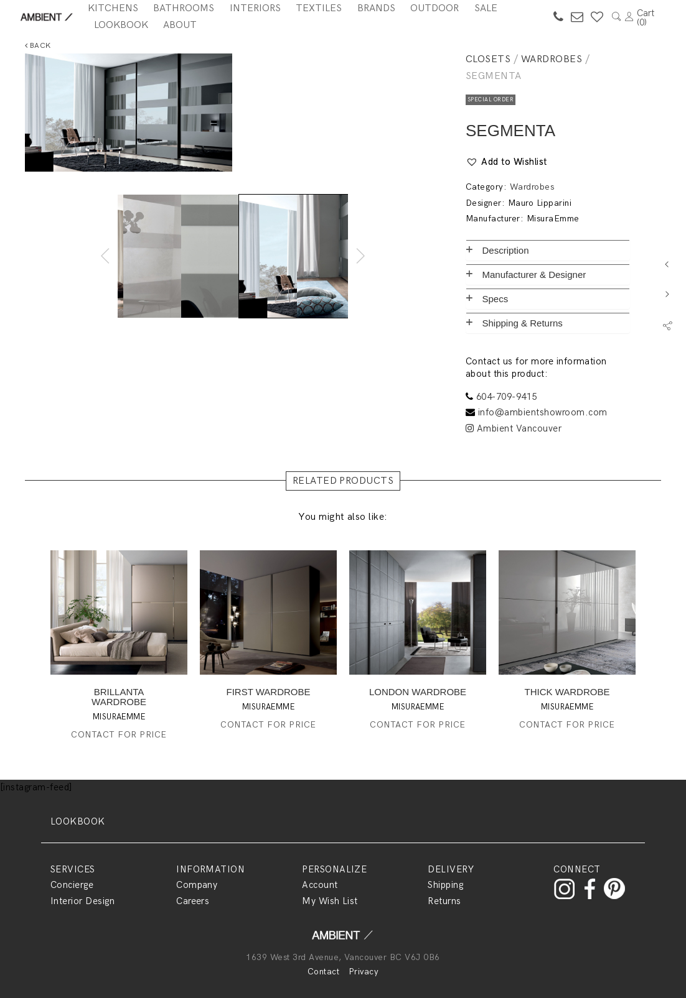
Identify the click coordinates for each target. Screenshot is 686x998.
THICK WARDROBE (567, 691)
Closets (488, 59)
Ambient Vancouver (513, 428)
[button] (506, 162)
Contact (323, 971)
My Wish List (330, 901)
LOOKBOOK (77, 821)
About (180, 25)
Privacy (363, 971)
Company (196, 884)
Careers (192, 901)
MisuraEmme (553, 218)
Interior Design (82, 901)
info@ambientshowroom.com (543, 412)
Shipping (445, 884)
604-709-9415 (506, 396)
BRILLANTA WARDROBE (119, 696)
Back (38, 45)
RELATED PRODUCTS (343, 481)
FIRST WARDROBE (268, 691)
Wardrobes (551, 59)
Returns (444, 901)
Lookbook (121, 25)
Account (319, 884)
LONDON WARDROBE (417, 691)
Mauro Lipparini (539, 203)
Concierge (71, 884)
